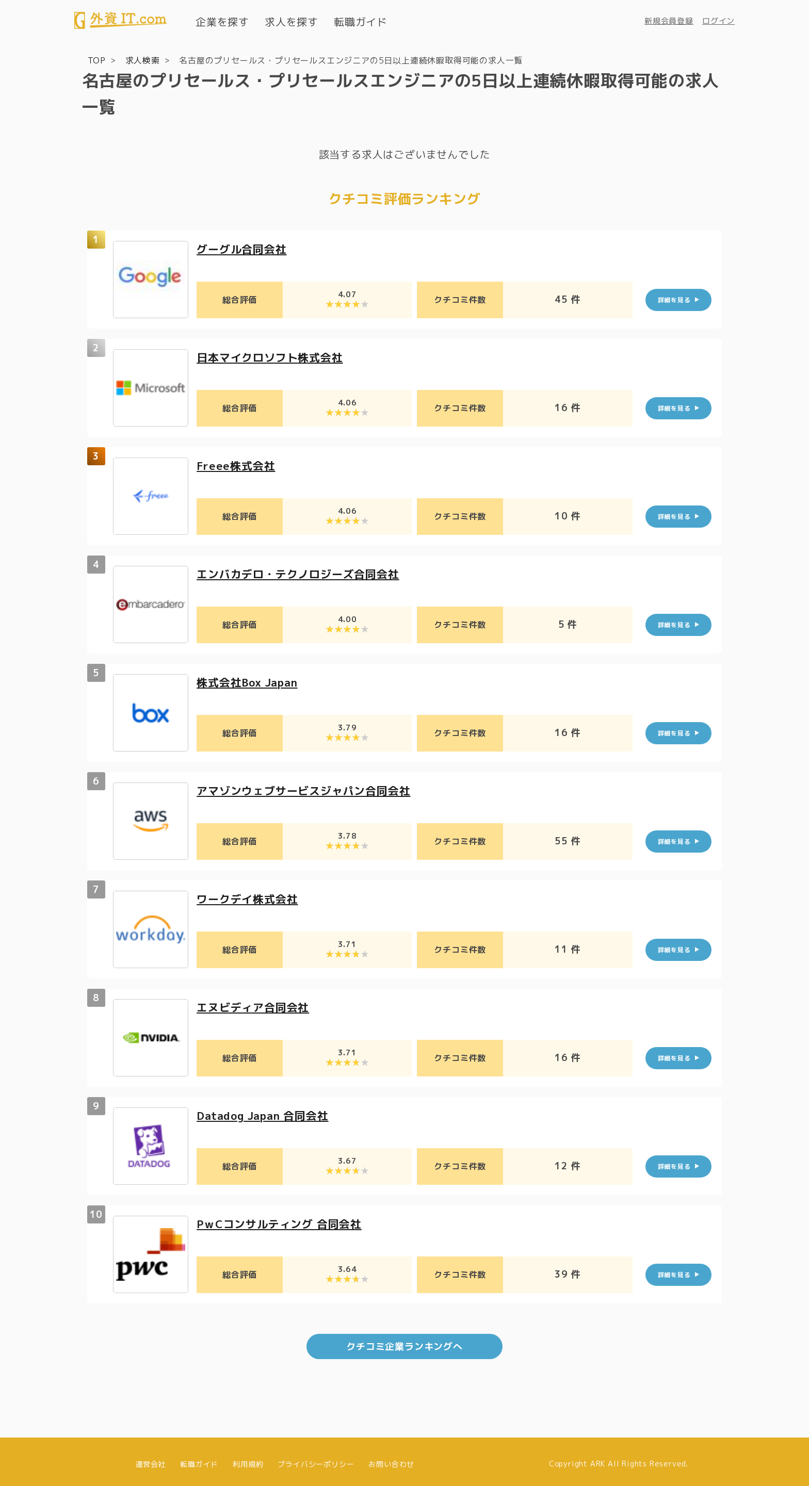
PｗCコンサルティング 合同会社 (283, 1223)
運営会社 (150, 1459)
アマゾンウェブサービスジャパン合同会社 (308, 790)
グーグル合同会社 (243, 248)
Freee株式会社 (237, 465)
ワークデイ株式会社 (249, 898)
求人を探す (291, 21)
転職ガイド (360, 21)
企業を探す (222, 21)
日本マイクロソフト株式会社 (273, 357)
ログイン (718, 20)
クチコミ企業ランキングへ (404, 1341)
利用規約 (248, 1459)
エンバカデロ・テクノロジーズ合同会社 (302, 573)
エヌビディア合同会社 (255, 1007)
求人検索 (142, 60)
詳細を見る (674, 299)
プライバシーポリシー (316, 1459)
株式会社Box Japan (250, 682)
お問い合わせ (391, 1459)
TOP (97, 60)
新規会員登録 (668, 20)
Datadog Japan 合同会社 (267, 1115)
